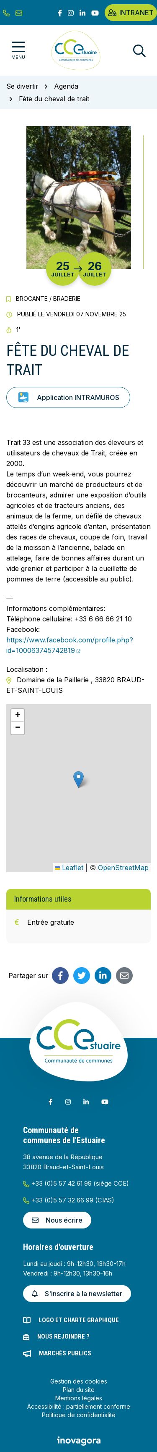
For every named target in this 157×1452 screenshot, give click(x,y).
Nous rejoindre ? (63, 1336)
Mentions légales (78, 1398)
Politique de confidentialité (79, 1414)
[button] (78, 779)
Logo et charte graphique (79, 1320)
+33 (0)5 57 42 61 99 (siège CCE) (76, 1183)
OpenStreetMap (123, 867)
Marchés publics (65, 1353)
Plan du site (79, 1389)
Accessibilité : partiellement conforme (78, 1406)
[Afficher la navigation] (18, 50)
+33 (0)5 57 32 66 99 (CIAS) (68, 1200)
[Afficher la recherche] (139, 50)
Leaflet (69, 867)
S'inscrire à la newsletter (77, 1293)
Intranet (131, 12)
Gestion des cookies (78, 1381)
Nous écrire (57, 1220)
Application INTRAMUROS (68, 397)
